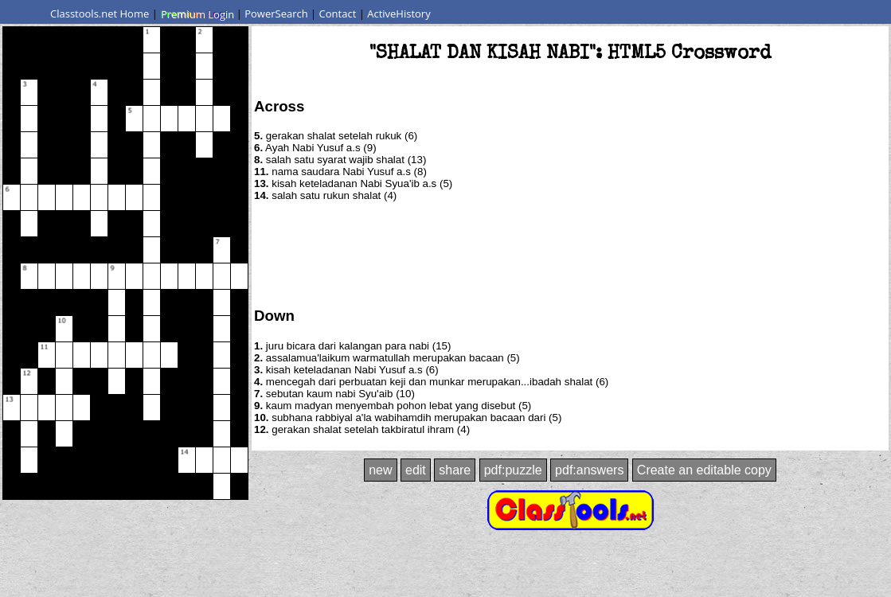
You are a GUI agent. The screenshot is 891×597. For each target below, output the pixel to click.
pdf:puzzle (513, 470)
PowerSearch (276, 13)
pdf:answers (589, 470)
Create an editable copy (704, 470)
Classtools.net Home (99, 13)
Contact (338, 13)
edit (415, 470)
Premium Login (196, 13)
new (380, 470)
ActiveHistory (399, 13)
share (455, 470)
